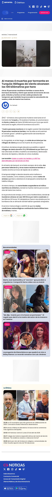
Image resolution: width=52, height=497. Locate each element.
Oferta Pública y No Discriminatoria (16, 482)
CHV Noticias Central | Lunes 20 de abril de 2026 (21, 433)
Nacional (8, 287)
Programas (21, 12)
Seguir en (8, 215)
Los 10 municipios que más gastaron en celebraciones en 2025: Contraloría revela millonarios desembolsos (24, 423)
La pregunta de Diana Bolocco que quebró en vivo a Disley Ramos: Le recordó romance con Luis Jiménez (24, 353)
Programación (32, 12)
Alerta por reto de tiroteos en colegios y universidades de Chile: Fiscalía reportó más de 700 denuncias (25, 442)
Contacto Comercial (11, 476)
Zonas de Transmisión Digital (14, 479)
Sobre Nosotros (9, 474)
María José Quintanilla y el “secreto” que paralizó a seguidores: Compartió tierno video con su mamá (24, 281)
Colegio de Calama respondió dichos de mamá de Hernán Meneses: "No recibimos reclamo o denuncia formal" (25, 437)
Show (7, 252)
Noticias (4, 35)
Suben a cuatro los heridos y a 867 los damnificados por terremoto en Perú (21, 159)
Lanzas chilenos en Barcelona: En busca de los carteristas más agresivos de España (24, 428)
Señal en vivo (44, 12)
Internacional (12, 35)
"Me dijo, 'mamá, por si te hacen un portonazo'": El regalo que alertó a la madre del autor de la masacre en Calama (25, 317)
